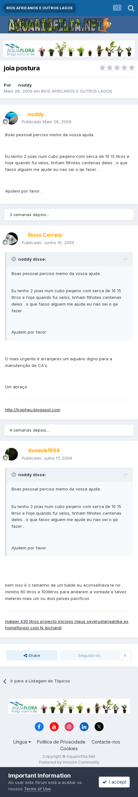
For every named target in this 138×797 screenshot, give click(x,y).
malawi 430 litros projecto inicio (37, 621)
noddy (25, 85)
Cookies (69, 748)
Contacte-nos (105, 741)
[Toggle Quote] (14, 259)
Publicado (46, 121)
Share (32, 655)
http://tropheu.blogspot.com (32, 409)
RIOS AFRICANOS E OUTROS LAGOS (76, 91)
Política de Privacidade (61, 741)
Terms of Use (37, 788)
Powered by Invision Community (69, 762)
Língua (22, 741)
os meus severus (86, 621)
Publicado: (48, 242)
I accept (114, 782)
